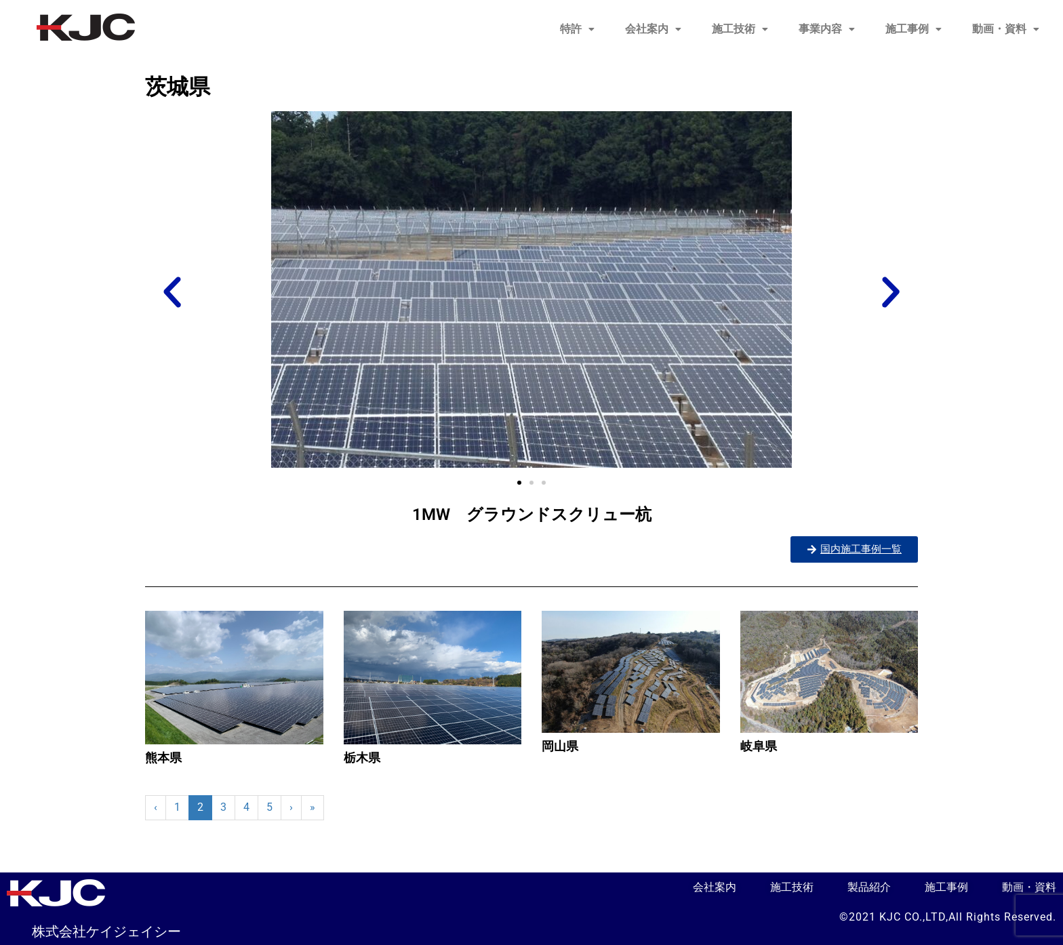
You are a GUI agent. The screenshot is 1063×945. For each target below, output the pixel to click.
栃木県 (362, 757)
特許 (577, 28)
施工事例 (913, 28)
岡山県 (560, 746)
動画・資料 (1005, 28)
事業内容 (827, 28)
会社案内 (653, 28)
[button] (577, 29)
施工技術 (740, 28)
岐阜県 (758, 746)
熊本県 (163, 757)
